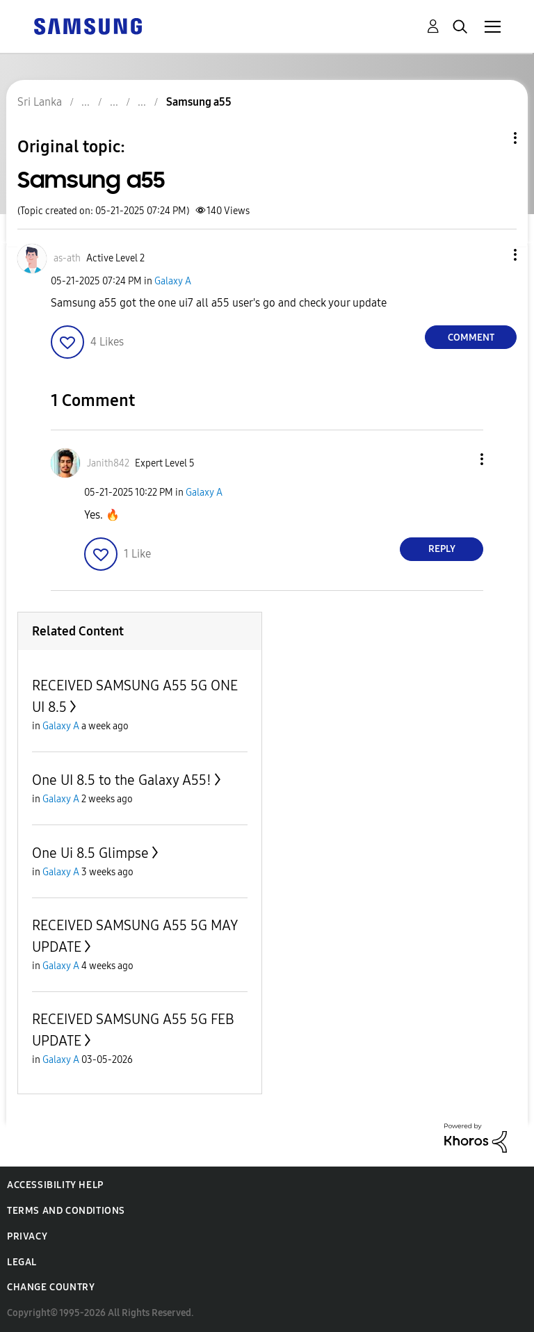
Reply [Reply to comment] (441, 549)
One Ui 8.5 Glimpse (90, 853)
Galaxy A (172, 281)
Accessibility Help (55, 1185)
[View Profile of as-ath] (67, 258)
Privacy (27, 1236)
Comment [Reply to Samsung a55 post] (471, 337)
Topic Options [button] (492, 138)
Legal (22, 1262)
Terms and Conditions (66, 1211)
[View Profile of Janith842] (108, 463)
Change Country (51, 1287)
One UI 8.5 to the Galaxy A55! (121, 780)
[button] (492, 255)
